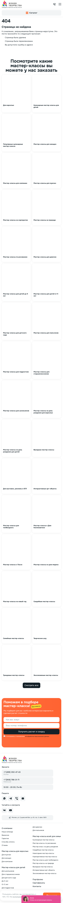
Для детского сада (9, 878)
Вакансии (5, 835)
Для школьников (8, 871)
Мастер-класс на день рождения (45, 847)
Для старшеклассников (11, 874)
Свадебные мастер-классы (43, 850)
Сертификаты (39, 883)
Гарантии (5, 838)
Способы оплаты (8, 842)
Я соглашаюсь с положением (15, 736)
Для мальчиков (38, 830)
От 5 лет (5, 884)
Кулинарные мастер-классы (43, 840)
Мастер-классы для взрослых (15, 851)
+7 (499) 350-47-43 (12, 773)
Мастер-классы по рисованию (44, 843)
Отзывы (5, 845)
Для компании (7, 861)
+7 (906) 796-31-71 (11, 781)
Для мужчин (6, 855)
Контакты (37, 886)
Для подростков (8, 888)
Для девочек (37, 827)
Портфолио (38, 879)
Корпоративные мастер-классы (45, 857)
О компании (7, 828)
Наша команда (7, 832)
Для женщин (6, 858)
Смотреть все (31, 685)
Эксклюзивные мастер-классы (44, 873)
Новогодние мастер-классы (43, 853)
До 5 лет (5, 881)
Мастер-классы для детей (13, 867)
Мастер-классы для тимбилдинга (45, 860)
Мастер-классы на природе (43, 863)
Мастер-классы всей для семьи (47, 836)
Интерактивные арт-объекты (44, 870)
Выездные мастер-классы (43, 867)
